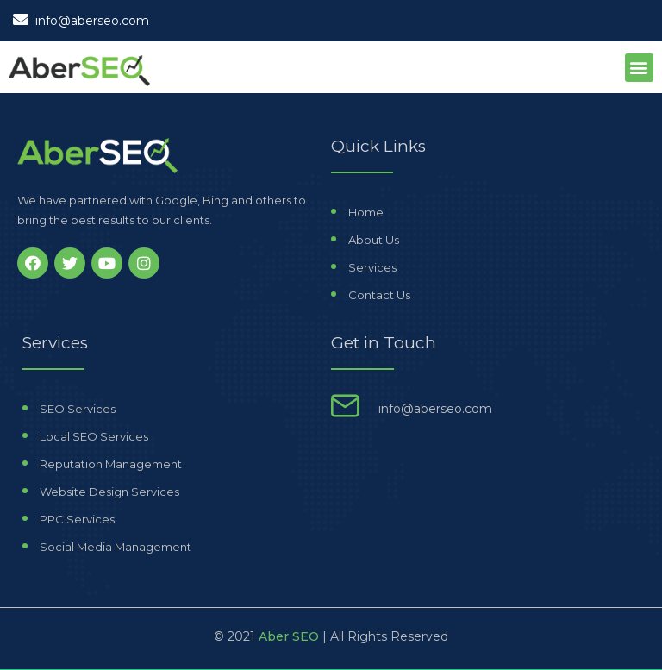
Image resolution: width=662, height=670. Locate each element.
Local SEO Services (94, 436)
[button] (639, 67)
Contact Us (379, 295)
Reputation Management (111, 464)
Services (372, 267)
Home (366, 212)
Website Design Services (109, 491)
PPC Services (77, 519)
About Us (373, 240)
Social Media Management (115, 547)
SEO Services (78, 409)
